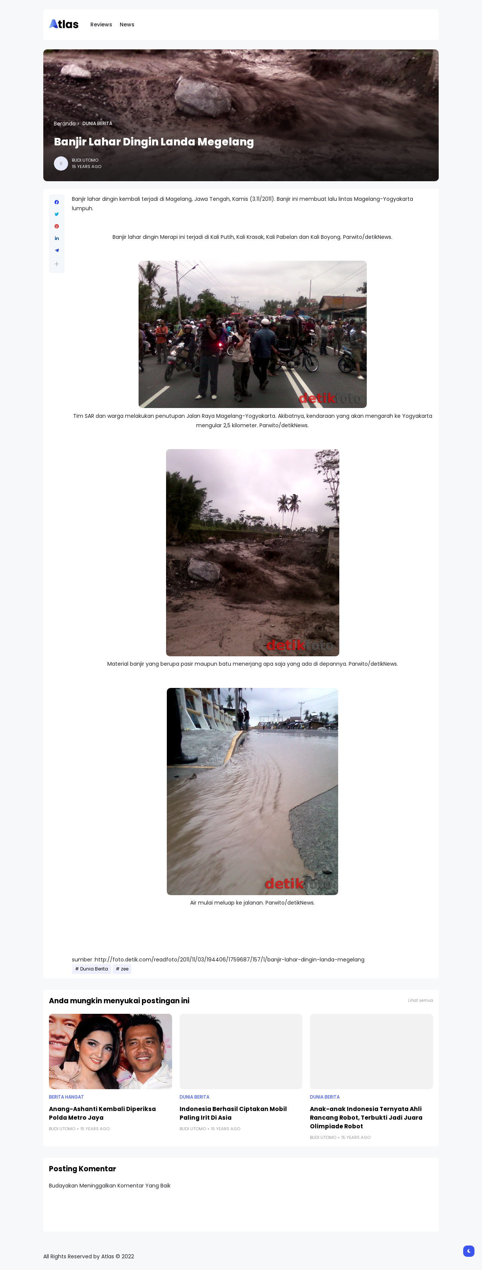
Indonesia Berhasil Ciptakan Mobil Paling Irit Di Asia (233, 1113)
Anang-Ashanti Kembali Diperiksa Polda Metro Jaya (102, 1113)
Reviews (101, 24)
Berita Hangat (66, 1097)
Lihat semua (420, 1000)
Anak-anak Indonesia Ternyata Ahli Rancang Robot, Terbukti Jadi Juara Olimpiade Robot (366, 1117)
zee (124, 969)
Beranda (65, 123)
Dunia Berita (97, 124)
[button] (57, 263)
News (127, 24)
